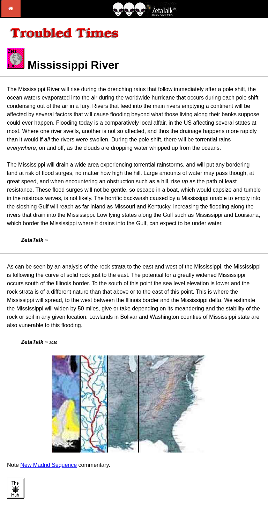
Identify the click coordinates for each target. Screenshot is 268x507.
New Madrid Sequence (48, 465)
